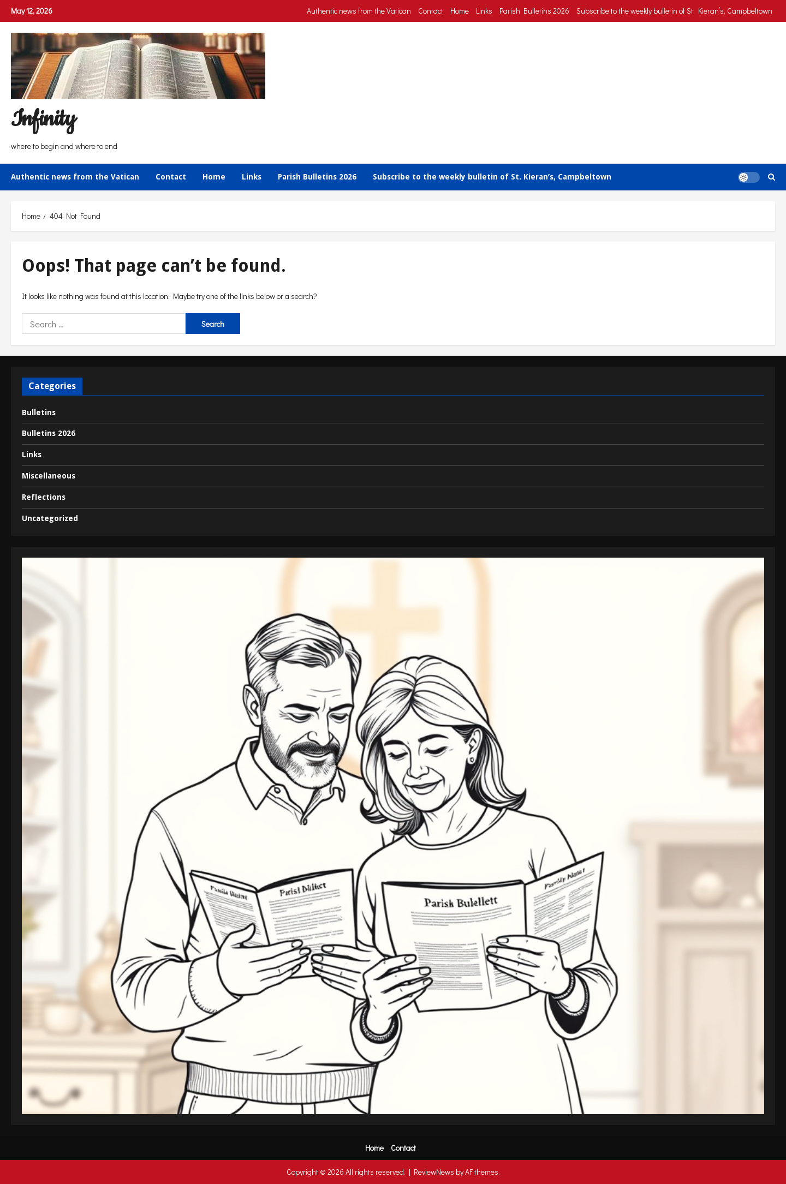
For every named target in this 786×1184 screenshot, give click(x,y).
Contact (430, 10)
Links (484, 10)
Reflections (44, 497)
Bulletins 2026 (48, 433)
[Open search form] (771, 177)
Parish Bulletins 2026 (534, 10)
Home (459, 10)
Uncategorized (50, 518)
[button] (749, 176)
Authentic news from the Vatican (359, 10)
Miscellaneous (48, 475)
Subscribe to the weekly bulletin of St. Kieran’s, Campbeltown (674, 10)
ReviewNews (434, 1172)
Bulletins (39, 412)
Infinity (43, 119)
